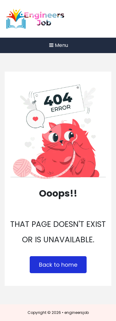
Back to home (58, 265)
